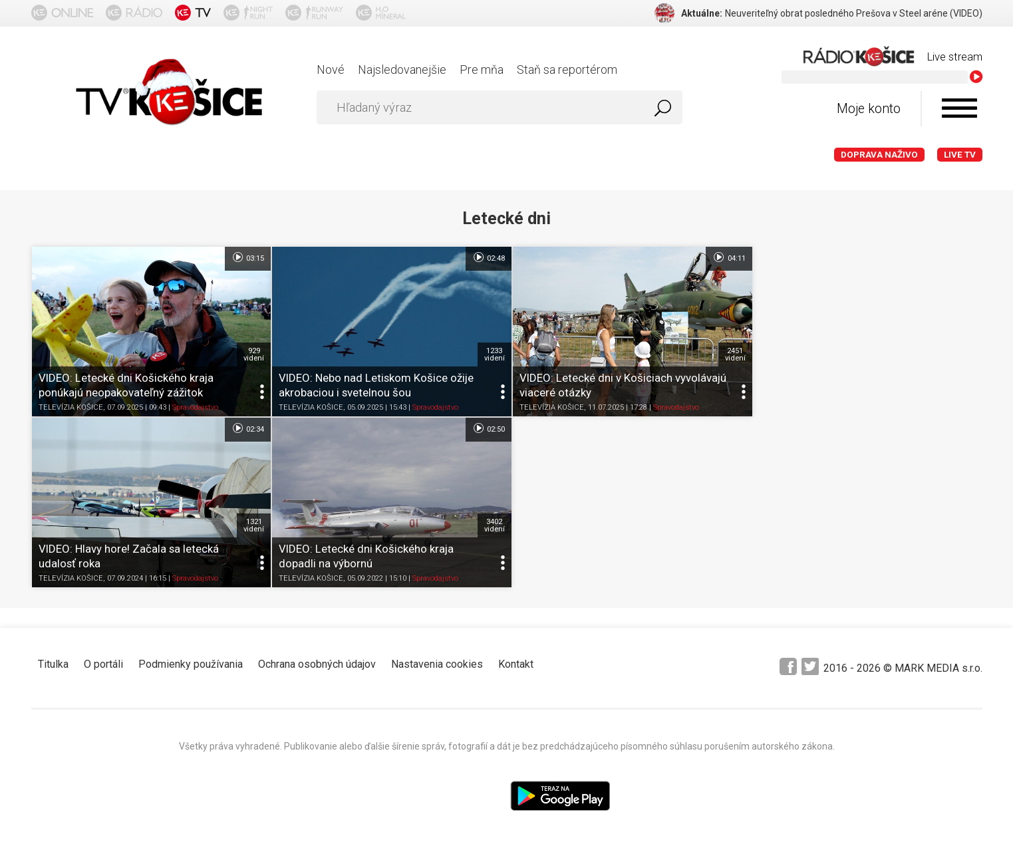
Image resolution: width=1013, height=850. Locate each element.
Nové (331, 69)
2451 (726, 352)
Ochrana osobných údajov (317, 660)
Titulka (53, 660)
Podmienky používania (190, 660)
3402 (251, 521)
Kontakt (515, 660)
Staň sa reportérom (567, 69)
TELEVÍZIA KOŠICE (71, 405)
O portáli (103, 660)
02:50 (245, 426)
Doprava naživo (879, 155)
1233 (489, 352)
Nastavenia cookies (437, 660)
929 (251, 352)
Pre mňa (482, 69)
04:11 (720, 257)
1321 (964, 352)
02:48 (482, 257)
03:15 (245, 257)
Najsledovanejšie (402, 69)
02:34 (958, 257)
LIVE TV (960, 155)
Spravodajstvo (195, 405)
